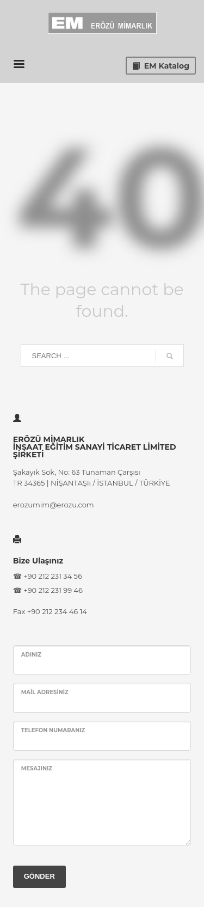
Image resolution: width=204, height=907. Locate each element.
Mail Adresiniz (45, 692)
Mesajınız (36, 768)
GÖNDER (39, 876)
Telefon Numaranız (53, 730)
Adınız (31, 654)
